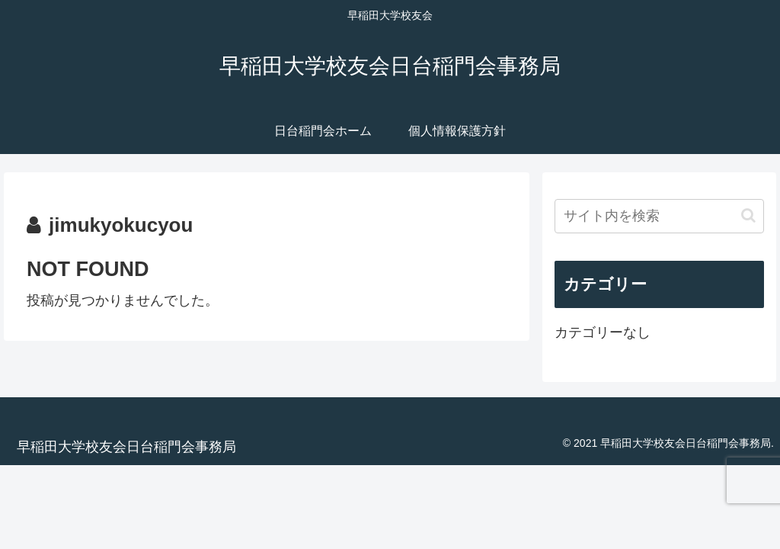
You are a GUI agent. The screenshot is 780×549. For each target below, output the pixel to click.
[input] (659, 216)
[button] (748, 215)
